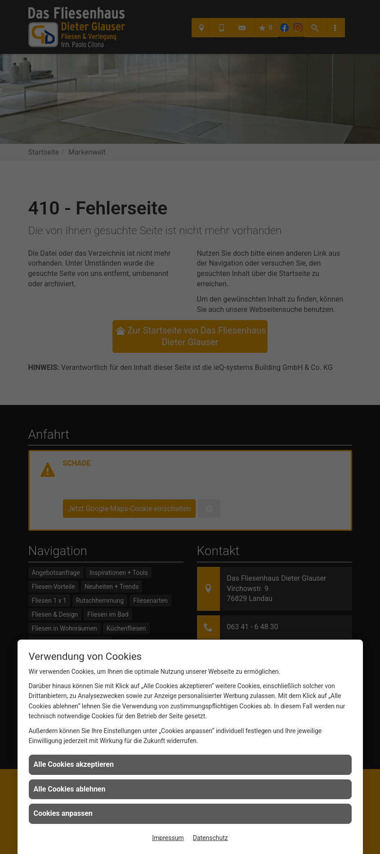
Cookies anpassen (63, 813)
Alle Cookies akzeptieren (74, 764)
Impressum (167, 837)
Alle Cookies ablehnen (70, 789)
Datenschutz (210, 837)
